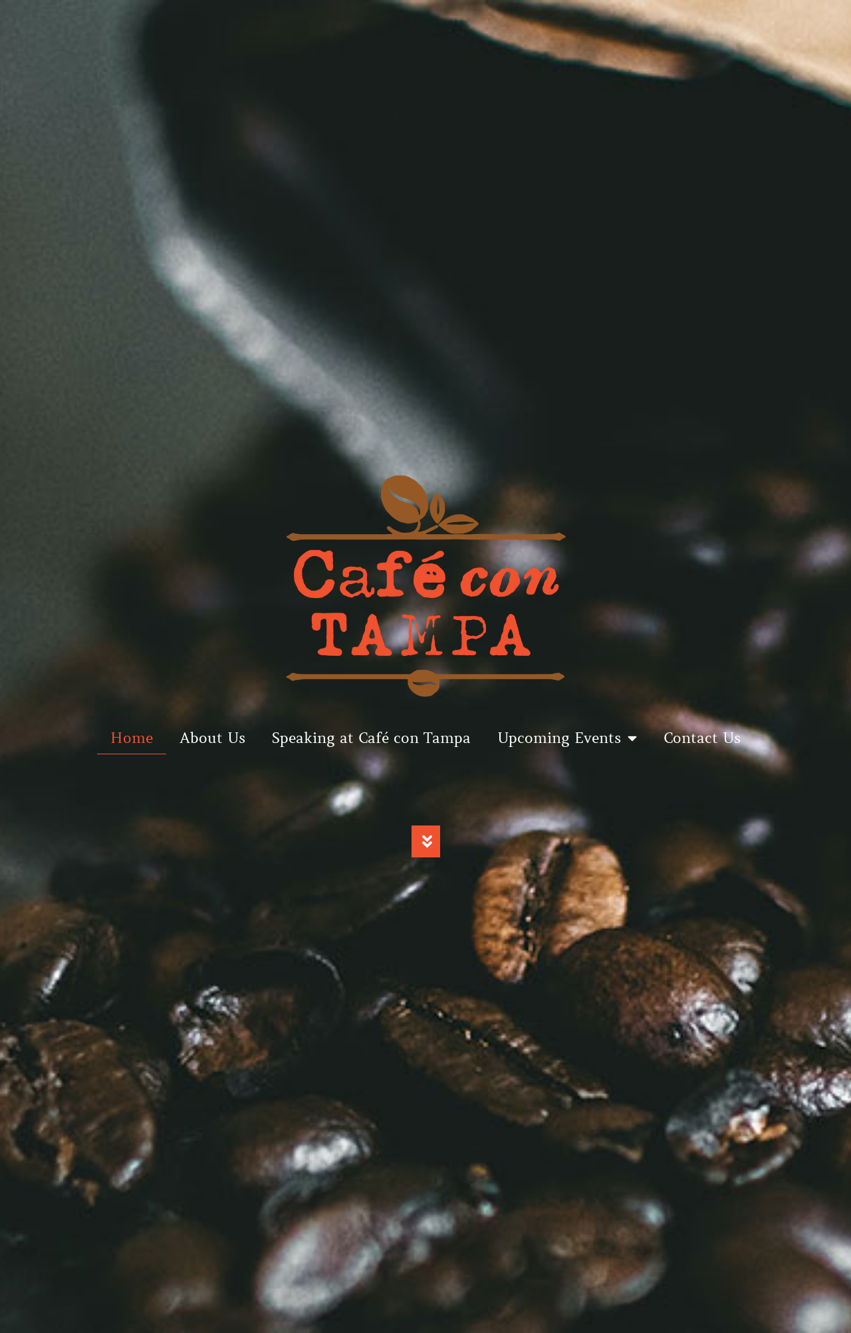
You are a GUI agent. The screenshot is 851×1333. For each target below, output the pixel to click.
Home (131, 738)
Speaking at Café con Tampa (371, 738)
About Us (212, 738)
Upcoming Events (567, 738)
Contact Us (702, 738)
